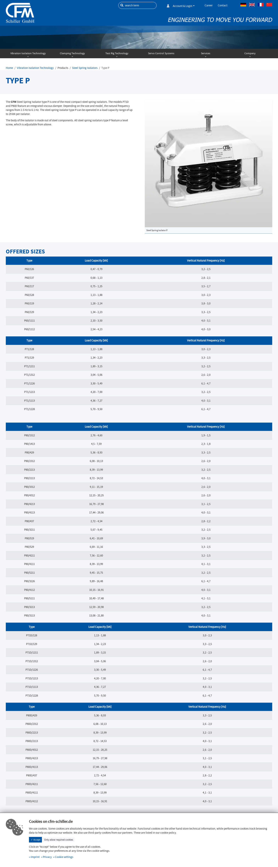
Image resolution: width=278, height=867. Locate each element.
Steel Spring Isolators (84, 68)
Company (250, 53)
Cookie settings (64, 857)
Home (9, 68)
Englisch (252, 4)
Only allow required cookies (58, 839)
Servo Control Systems (161, 53)
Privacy (47, 857)
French (261, 4)
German (243, 4)
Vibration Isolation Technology (28, 53)
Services (205, 53)
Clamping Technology (72, 53)
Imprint (35, 857)
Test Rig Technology (116, 53)
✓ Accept (35, 839)
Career (209, 5)
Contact (222, 5)
